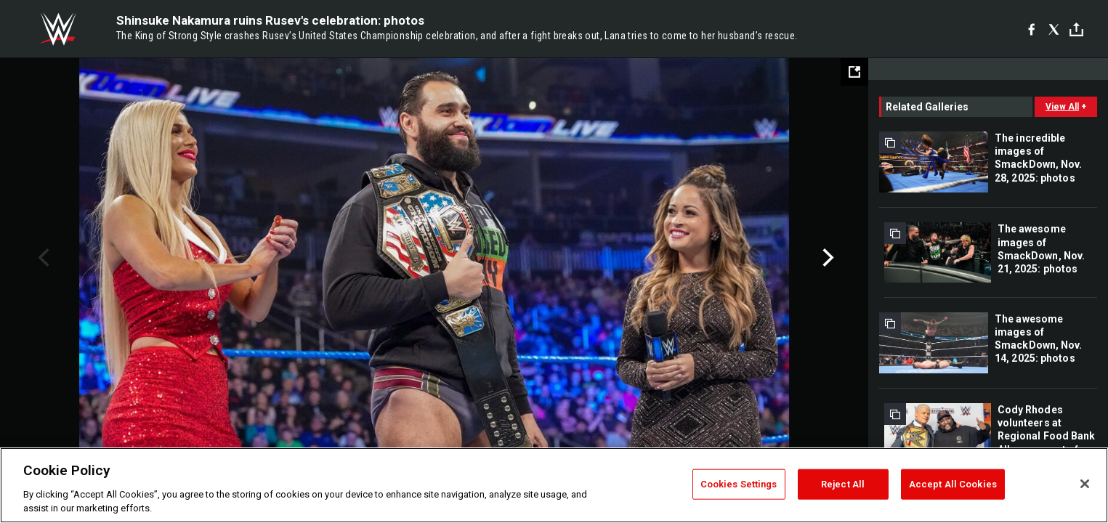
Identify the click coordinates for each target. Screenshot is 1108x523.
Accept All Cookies (953, 484)
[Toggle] (1076, 29)
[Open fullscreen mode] (854, 72)
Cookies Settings (738, 484)
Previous (41, 258)
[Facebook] (1031, 29)
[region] (554, 485)
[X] (1054, 29)
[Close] (1085, 484)
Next (826, 258)
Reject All (843, 484)
